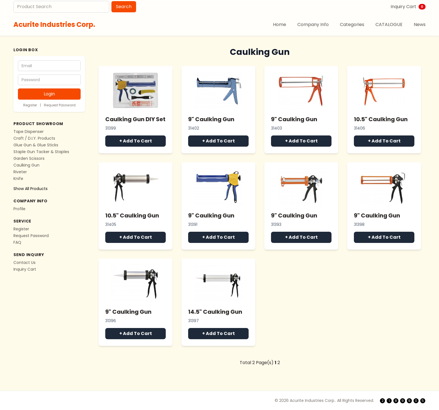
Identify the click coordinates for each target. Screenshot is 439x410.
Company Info (313, 24)
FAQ (17, 242)
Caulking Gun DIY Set (135, 119)
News (420, 24)
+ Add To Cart (135, 141)
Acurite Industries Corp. (54, 24)
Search (124, 6)
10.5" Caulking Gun (381, 119)
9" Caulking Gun (211, 119)
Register (30, 105)
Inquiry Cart (408, 6)
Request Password (60, 105)
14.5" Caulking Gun (215, 312)
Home (279, 24)
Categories (352, 24)
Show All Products (30, 188)
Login (49, 94)
